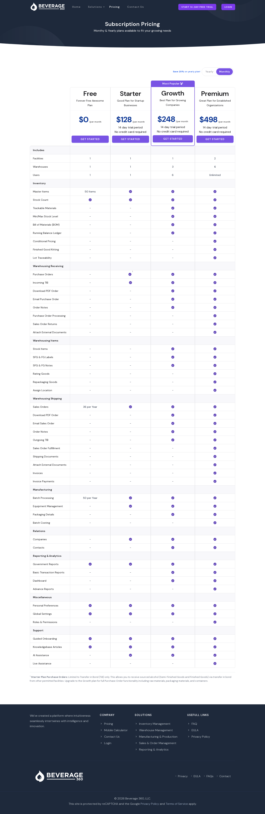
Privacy (181, 776)
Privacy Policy (198, 737)
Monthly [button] (224, 71)
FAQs (208, 776)
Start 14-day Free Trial (197, 7)
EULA (193, 730)
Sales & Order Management (155, 743)
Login (228, 7)
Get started (90, 139)
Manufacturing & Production (156, 737)
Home (76, 6)
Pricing (114, 6)
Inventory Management (152, 724)
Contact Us (135, 6)
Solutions (95, 6)
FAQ (192, 724)
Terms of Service (177, 804)
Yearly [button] (209, 71)
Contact (223, 776)
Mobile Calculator (114, 730)
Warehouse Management (154, 730)
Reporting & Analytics (152, 749)
